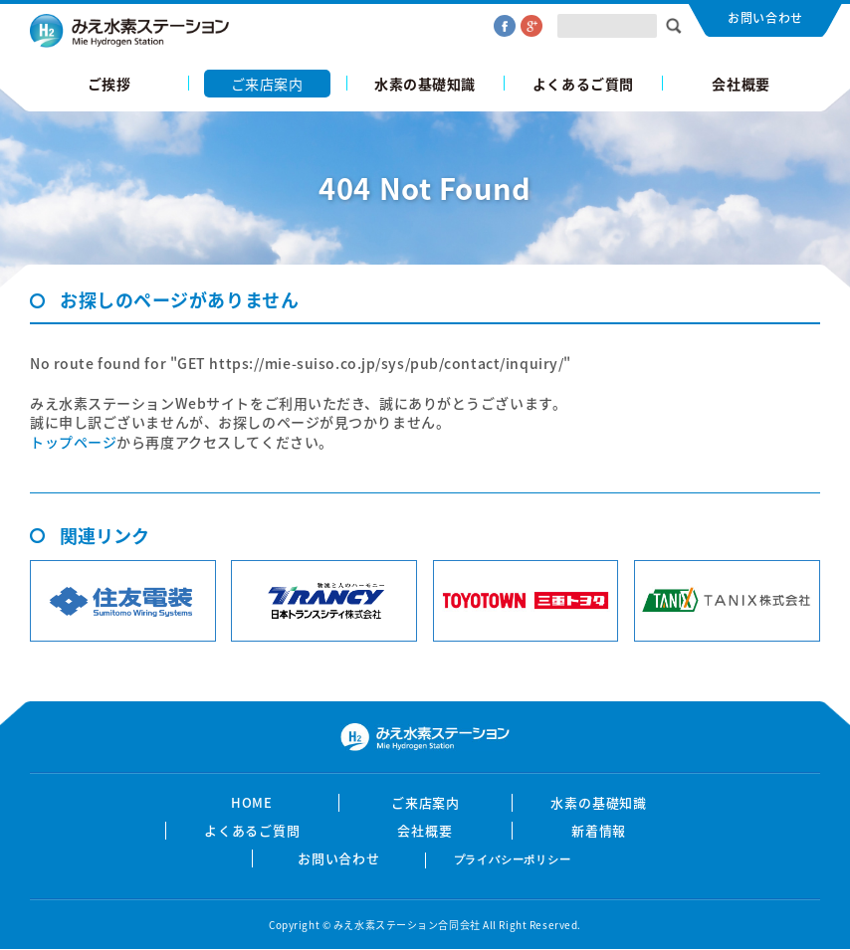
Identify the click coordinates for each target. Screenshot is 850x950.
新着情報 (599, 831)
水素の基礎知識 (425, 84)
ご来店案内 (267, 84)
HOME (252, 803)
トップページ (73, 442)
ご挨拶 (109, 84)
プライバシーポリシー (512, 859)
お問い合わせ (765, 18)
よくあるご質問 (583, 84)
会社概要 (740, 84)
